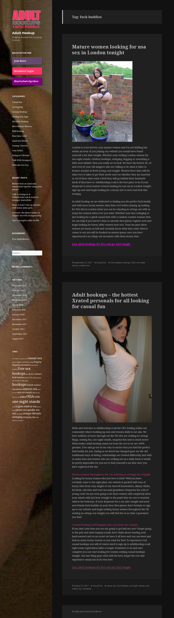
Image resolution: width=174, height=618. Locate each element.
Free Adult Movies (20, 239)
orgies (75, 588)
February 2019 (19, 290)
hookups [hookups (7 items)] (19, 384)
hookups (127, 262)
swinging (87, 588)
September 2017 (19, 334)
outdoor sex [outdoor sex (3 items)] (30, 406)
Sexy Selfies (17, 150)
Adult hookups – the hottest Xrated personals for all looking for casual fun (110, 300)
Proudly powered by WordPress (87, 611)
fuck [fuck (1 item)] (27, 374)
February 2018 (19, 309)
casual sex (111, 585)
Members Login (24, 71)
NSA (133, 262)
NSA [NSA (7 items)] (30, 396)
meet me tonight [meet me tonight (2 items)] (24, 392)
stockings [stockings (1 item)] (19, 414)
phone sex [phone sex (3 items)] (21, 410)
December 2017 (19, 319)
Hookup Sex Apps (20, 116)
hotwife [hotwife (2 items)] (30, 385)
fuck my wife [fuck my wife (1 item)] (28, 378)
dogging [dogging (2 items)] (37, 361)
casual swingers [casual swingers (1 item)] (17, 362)
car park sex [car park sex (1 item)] (23, 359)
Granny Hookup (19, 111)
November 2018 (19, 300)
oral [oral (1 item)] (13, 407)
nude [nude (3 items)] (37, 396)
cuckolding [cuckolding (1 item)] (25, 362)
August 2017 (18, 338)
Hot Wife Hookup (20, 121)
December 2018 (19, 295)
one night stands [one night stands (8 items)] (26, 401)
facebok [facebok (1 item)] (14, 369)
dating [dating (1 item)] (31, 362)
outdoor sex (84, 265)
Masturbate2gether (26, 81)
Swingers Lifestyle (20, 155)
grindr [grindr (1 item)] (35, 378)
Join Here (20, 61)
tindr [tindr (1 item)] (37, 417)
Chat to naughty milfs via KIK (25, 220)
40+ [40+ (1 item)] (13, 359)
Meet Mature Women (22, 126)
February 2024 (19, 285)
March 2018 (17, 305)
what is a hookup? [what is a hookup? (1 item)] (17, 420)
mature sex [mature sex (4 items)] (30, 389)
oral (147, 585)
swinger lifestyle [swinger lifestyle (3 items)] (32, 413)
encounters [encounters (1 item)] (34, 365)
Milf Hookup (18, 131)
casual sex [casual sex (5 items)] (35, 358)
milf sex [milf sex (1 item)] (35, 393)
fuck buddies (116, 262)
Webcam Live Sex (20, 165)
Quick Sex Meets (19, 141)
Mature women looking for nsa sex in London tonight (109, 49)
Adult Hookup (23, 33)
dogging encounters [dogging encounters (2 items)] (21, 365)
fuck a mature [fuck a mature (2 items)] (35, 374)
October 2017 (18, 329)
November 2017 (19, 324)
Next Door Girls (19, 136)
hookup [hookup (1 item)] (17, 381)
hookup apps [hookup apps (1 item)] (24, 381)
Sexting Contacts (20, 145)
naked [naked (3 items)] (23, 396)
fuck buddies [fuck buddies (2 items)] (18, 377)
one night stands (137, 585)
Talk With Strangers (21, 160)
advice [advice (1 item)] (17, 359)
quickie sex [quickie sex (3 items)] (33, 410)
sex (80, 588)
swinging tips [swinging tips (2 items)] (29, 417)
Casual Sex (17, 102)
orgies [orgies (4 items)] (19, 406)
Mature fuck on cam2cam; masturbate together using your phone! (27, 186)
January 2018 (18, 314)
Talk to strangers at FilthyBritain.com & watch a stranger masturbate (25, 197)
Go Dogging (17, 107)
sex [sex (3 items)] (14, 413)
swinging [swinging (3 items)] (17, 417)
